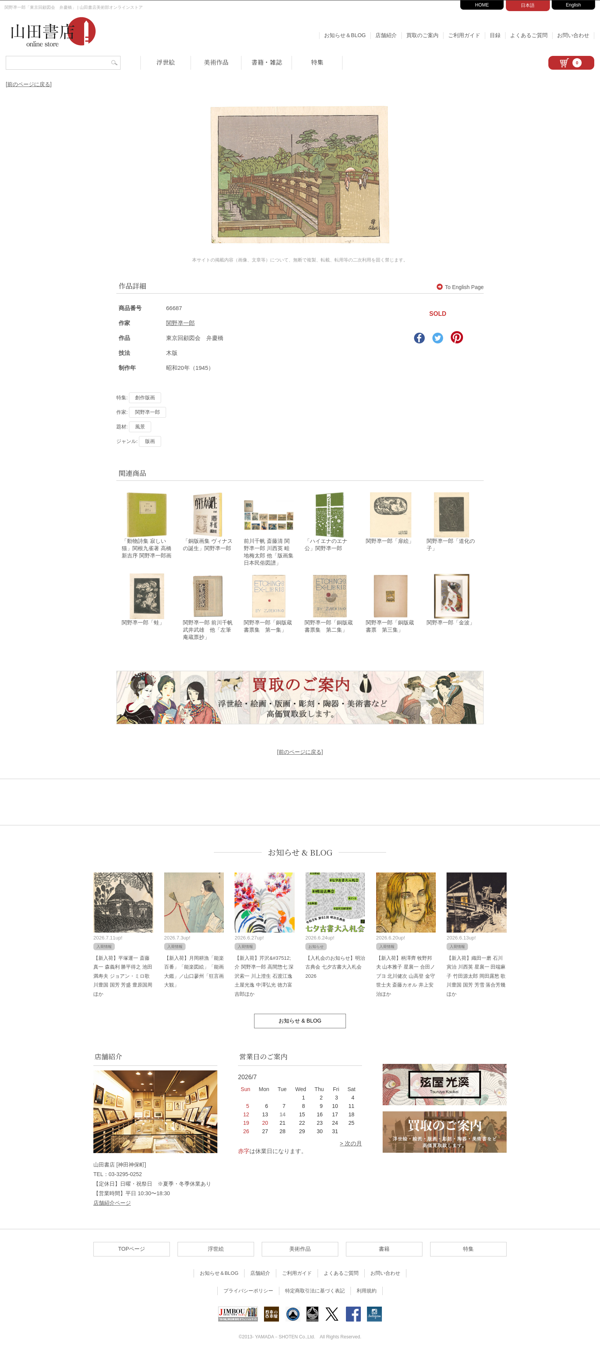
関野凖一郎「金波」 (451, 624)
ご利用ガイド (464, 35)
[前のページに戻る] (29, 84)
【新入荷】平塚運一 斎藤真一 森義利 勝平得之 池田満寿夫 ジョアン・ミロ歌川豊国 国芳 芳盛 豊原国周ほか (122, 977)
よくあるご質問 (529, 35)
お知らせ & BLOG (300, 854)
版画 (150, 441)
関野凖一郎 (180, 323)
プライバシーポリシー (248, 1292)
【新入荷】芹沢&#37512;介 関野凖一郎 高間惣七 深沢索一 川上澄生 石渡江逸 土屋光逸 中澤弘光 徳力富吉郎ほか (264, 977)
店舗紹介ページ (112, 1204)
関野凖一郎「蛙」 (143, 624)
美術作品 (216, 62)
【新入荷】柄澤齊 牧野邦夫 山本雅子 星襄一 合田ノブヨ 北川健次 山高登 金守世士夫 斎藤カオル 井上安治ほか (405, 977)
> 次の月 (351, 1144)
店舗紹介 (386, 35)
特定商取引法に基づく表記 (315, 1292)
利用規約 (367, 1292)
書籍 (384, 1250)
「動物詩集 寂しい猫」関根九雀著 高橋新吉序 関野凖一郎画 (146, 549)
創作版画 (145, 397)
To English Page (460, 287)
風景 (140, 427)
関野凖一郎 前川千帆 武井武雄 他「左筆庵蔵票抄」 (208, 631)
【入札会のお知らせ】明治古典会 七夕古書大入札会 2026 (335, 968)
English (573, 5)
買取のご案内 (422, 35)
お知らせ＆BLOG (345, 35)
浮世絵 (166, 62)
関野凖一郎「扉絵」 (390, 542)
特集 (317, 62)
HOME (482, 5)
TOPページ (131, 1250)
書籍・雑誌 (266, 62)
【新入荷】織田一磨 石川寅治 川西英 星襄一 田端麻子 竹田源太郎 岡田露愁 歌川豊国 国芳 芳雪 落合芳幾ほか (476, 977)
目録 (495, 35)
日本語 (528, 5)
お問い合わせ (573, 35)
